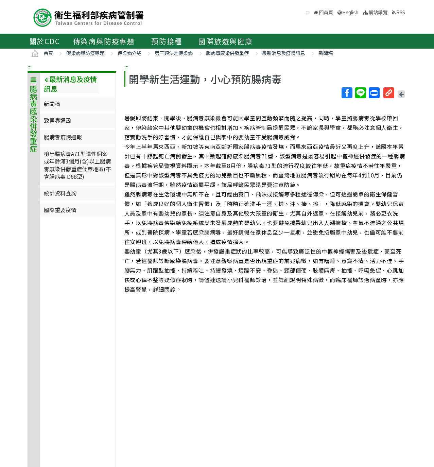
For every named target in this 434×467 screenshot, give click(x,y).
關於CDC (44, 41)
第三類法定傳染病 (174, 52)
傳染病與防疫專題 (104, 41)
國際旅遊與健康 (225, 41)
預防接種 (166, 41)
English (350, 12)
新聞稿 (325, 52)
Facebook (346, 92)
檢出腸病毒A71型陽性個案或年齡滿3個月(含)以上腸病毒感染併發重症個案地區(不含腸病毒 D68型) (77, 165)
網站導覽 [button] (377, 12)
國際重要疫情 (60, 210)
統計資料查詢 (60, 193)
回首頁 (326, 12)
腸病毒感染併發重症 (227, 52)
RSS (400, 12)
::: (30, 67)
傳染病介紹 (129, 52)
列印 (374, 92)
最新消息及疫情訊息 (283, 52)
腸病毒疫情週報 (63, 137)
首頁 (48, 52)
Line (360, 92)
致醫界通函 (57, 120)
